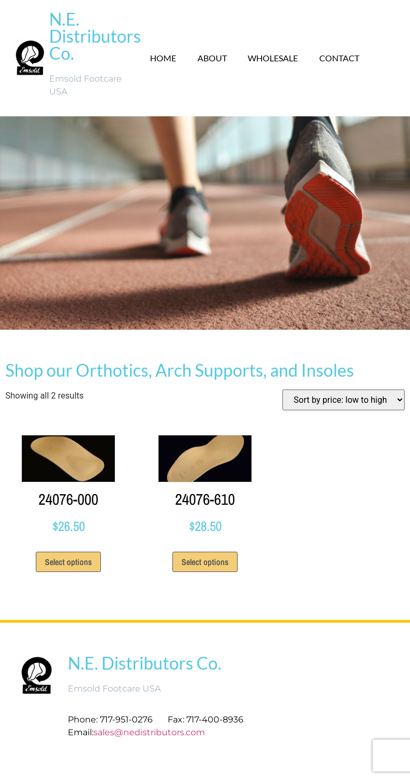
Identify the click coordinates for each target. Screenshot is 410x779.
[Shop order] (343, 400)
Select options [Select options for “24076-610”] (205, 562)
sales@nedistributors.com (150, 732)
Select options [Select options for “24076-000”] (68, 562)
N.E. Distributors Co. (95, 36)
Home (162, 58)
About (211, 58)
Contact (339, 58)
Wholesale (273, 58)
